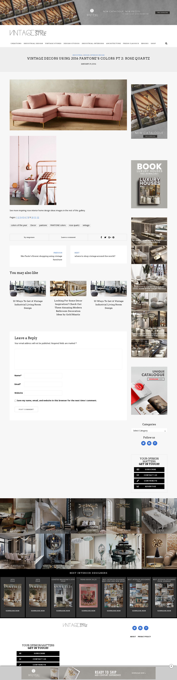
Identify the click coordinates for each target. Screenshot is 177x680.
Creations (16, 43)
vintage (86, 225)
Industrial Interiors (93, 43)
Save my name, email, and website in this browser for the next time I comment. (57, 400)
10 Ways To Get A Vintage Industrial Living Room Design (28, 304)
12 (38, 217)
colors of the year (19, 225)
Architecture (113, 43)
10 (32, 217)
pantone (43, 225)
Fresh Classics (131, 43)
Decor (33, 225)
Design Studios (72, 43)
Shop (153, 43)
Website (19, 393)
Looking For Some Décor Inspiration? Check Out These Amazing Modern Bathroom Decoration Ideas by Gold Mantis (68, 307)
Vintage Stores (53, 43)
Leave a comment (68, 237)
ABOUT (133, 636)
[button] (174, 599)
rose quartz (74, 225)
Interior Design (97, 55)
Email (18, 384)
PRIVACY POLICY (144, 636)
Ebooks (145, 43)
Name (18, 375)
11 (35, 217)
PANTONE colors (58, 225)
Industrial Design (33, 43)
